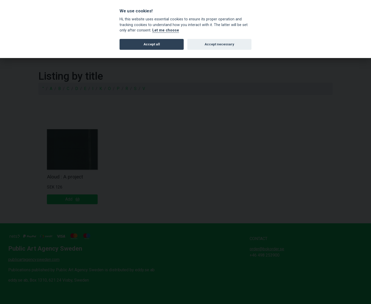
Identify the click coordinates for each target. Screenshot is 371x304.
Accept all (152, 44)
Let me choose (165, 30)
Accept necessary (219, 44)
